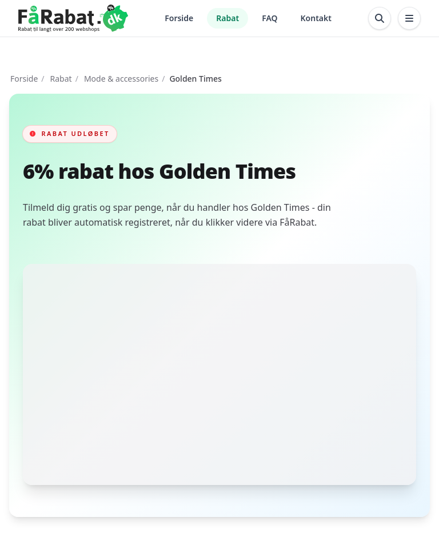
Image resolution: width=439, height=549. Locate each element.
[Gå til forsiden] (73, 18)
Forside (179, 18)
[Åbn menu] (409, 18)
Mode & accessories (121, 78)
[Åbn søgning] (379, 18)
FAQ (269, 18)
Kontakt (316, 18)
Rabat (227, 18)
